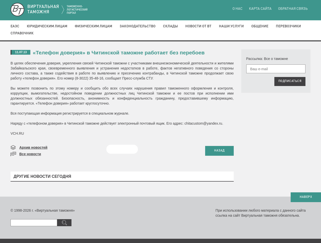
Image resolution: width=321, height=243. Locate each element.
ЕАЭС (15, 26)
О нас (237, 9)
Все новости (30, 154)
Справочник (22, 33)
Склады (170, 26)
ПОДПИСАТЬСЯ (290, 81)
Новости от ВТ (198, 26)
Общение (259, 26)
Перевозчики (288, 26)
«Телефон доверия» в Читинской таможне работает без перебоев (119, 52)
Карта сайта (260, 9)
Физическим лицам (93, 26)
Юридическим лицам (47, 26)
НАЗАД (219, 150)
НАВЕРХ (306, 197)
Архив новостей (33, 147)
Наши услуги (231, 26)
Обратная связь (293, 9)
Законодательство (137, 26)
